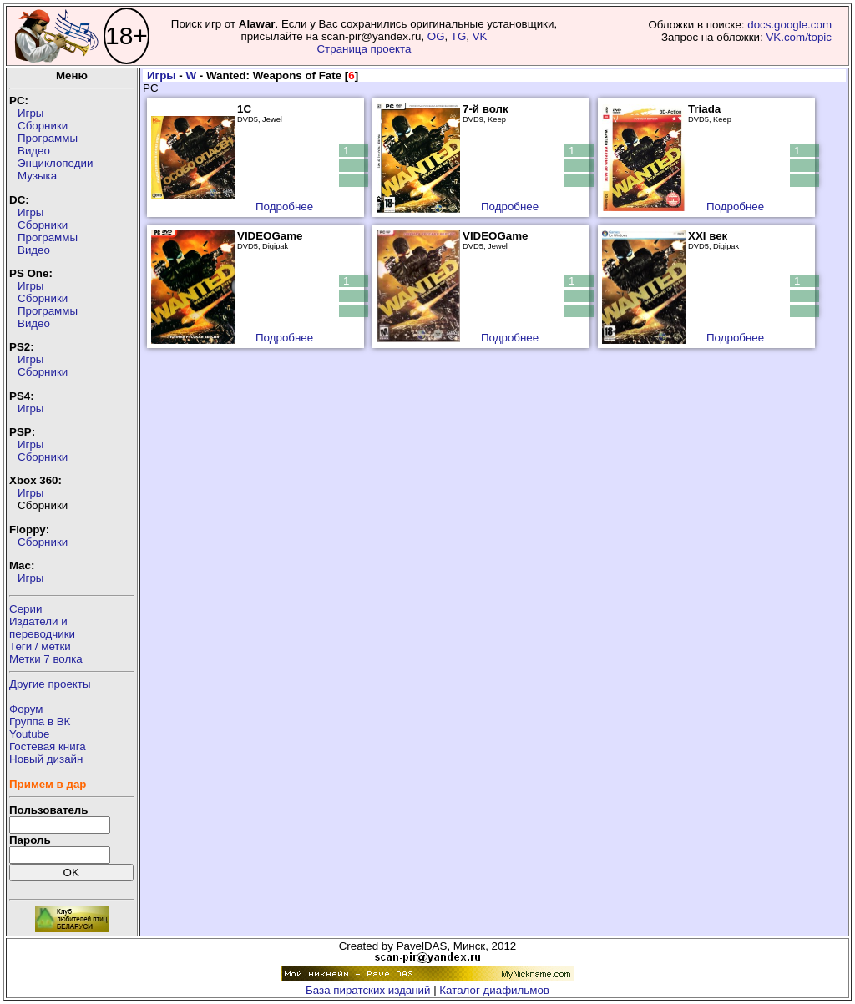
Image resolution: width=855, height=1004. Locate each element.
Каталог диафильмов (494, 990)
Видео (34, 150)
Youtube (29, 734)
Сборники (43, 125)
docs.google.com (789, 24)
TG (459, 36)
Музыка (37, 175)
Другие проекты (50, 684)
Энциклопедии (55, 163)
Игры (30, 113)
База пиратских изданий (368, 990)
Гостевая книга (47, 746)
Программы (48, 138)
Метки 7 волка (46, 659)
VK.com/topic (799, 37)
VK (480, 36)
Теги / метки (40, 646)
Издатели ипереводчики (42, 627)
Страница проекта (363, 49)
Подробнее (284, 206)
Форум (26, 709)
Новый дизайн (46, 759)
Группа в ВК (39, 721)
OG (436, 36)
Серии (25, 609)
